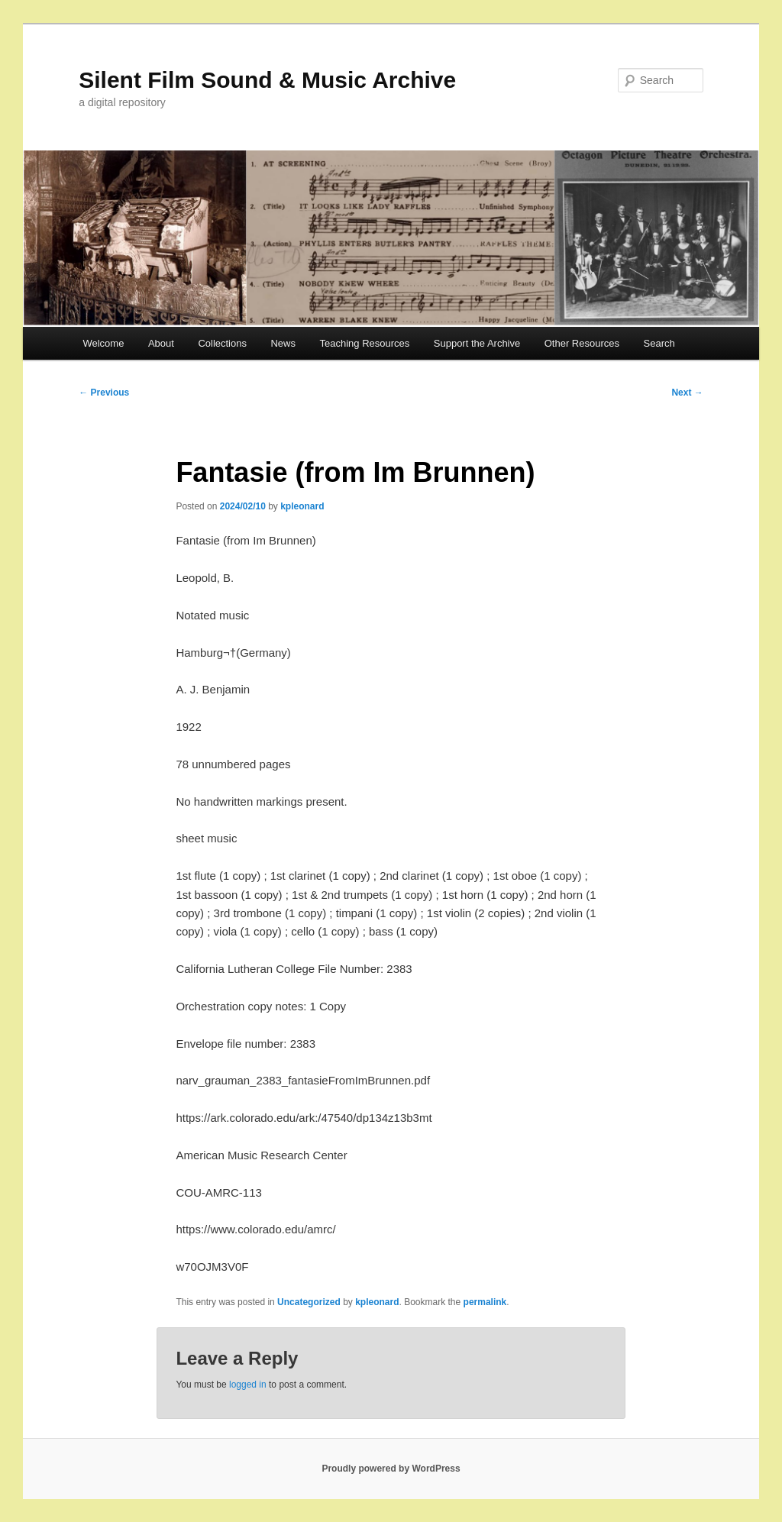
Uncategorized (309, 1302)
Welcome (103, 343)
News (283, 343)
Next (687, 392)
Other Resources (581, 343)
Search (659, 343)
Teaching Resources (364, 343)
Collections (222, 343)
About (161, 343)
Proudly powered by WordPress (391, 1468)
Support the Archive (477, 343)
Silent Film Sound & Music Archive (267, 79)
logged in (248, 1384)
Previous (104, 392)
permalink (485, 1302)
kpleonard (302, 506)
